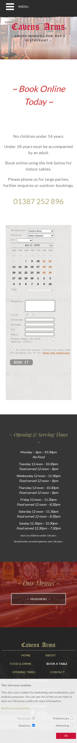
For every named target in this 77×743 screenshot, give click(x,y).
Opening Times (23, 672)
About (50, 655)
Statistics (24, 725)
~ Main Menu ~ (38, 599)
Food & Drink (20, 663)
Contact (57, 672)
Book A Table (56, 663)
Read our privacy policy (15, 708)
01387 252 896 (38, 201)
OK (66, 735)
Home (25, 655)
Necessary (24, 718)
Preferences (61, 718)
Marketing (62, 725)
